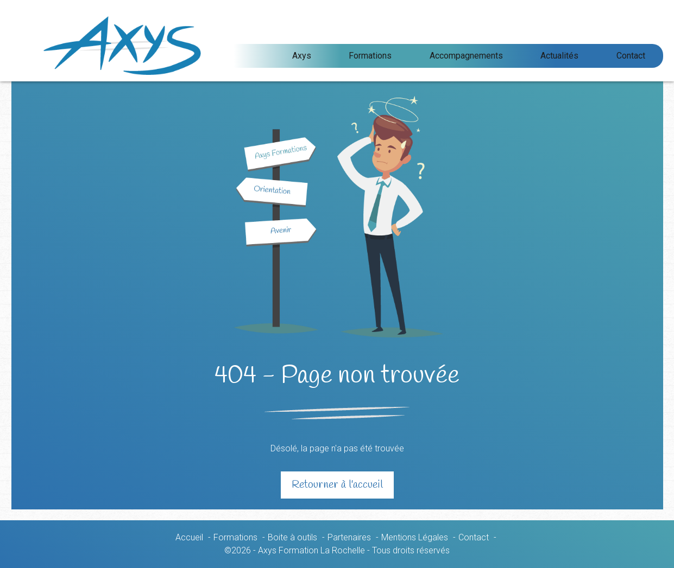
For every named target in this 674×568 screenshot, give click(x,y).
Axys (388, 55)
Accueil (189, 537)
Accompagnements (514, 55)
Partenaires (349, 537)
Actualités (589, 55)
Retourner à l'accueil (337, 484)
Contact (640, 55)
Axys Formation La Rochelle (170, 45)
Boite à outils (292, 537)
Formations (438, 55)
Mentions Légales (414, 537)
